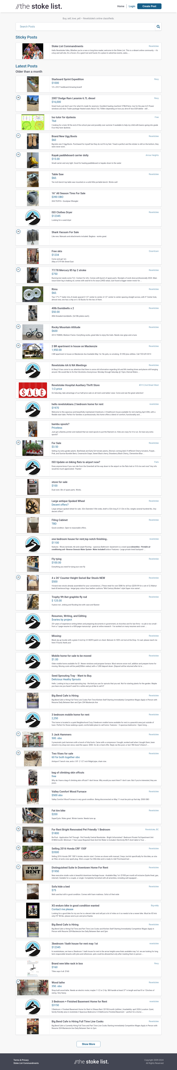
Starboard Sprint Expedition (68, 79)
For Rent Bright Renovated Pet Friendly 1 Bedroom (81, 829)
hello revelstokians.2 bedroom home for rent (77, 404)
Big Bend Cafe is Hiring (65, 695)
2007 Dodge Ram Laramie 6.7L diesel (73, 98)
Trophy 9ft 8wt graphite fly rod (69, 597)
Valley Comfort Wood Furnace (69, 791)
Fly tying (57, 559)
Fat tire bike (58, 810)
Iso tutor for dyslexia (64, 117)
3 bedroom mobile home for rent (70, 714)
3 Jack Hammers (62, 734)
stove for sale (59, 482)
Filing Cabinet (60, 520)
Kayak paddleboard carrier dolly (70, 155)
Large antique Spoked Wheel (68, 501)
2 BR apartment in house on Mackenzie (74, 346)
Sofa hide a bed (61, 886)
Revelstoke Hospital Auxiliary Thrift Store (76, 385)
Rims (55, 289)
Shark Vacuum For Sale (65, 232)
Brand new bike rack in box (67, 963)
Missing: (57, 635)
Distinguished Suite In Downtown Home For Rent (80, 867)
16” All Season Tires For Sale (68, 193)
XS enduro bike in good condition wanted (75, 905)
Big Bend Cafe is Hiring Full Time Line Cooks (78, 1021)
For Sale (56, 443)
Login (132, 6)
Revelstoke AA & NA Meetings (69, 365)
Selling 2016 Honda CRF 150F (69, 848)
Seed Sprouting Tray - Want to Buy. (72, 675)
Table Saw (58, 174)
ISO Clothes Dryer (62, 212)
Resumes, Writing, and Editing (69, 616)
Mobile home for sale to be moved (71, 655)
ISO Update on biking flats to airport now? (76, 462)
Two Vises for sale (62, 753)
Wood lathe (58, 982)
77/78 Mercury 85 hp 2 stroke (69, 270)
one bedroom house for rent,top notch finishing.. (80, 539)
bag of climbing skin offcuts (68, 772)
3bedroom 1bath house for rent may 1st (75, 943)
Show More (88, 1044)
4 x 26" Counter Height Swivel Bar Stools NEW (78, 578)
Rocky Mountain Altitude (66, 327)
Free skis (57, 251)
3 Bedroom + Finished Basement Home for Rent (79, 1001)
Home (120, 6)
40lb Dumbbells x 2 (63, 308)
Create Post (149, 6)
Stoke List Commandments (67, 46)
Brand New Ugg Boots (64, 136)
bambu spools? (60, 424)
